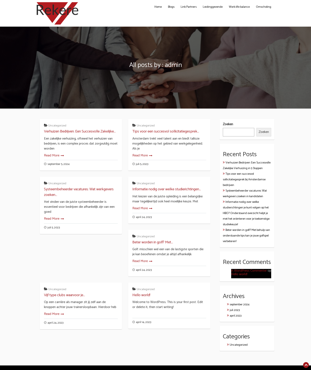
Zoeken (228, 124)
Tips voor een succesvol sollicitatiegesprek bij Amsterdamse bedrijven (244, 180)
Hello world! (141, 295)
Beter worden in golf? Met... (152, 242)
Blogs (171, 7)
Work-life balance (239, 7)
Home (158, 7)
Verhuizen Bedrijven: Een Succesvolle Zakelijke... (80, 131)
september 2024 (240, 304)
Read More (51, 155)
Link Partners (189, 7)
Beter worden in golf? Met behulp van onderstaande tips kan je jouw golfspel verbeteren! (246, 236)
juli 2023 (235, 310)
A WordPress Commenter (249, 270)
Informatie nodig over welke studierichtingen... (166, 189)
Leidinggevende (213, 7)
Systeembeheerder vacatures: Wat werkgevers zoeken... (79, 192)
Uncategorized (57, 125)
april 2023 (235, 315)
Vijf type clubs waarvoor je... (64, 295)
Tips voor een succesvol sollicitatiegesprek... (165, 131)
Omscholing (263, 7)
